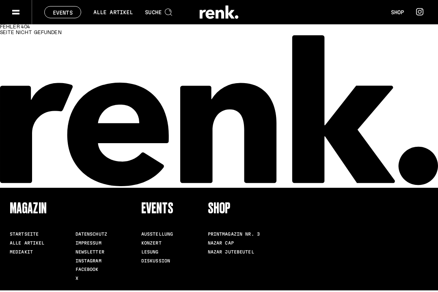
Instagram (88, 260)
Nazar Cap (221, 242)
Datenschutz (91, 234)
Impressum (88, 242)
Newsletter (90, 251)
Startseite (24, 234)
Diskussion (155, 260)
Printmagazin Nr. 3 (234, 234)
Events (63, 12)
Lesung (150, 251)
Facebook (87, 269)
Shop (397, 12)
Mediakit (21, 251)
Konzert (151, 242)
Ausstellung (157, 234)
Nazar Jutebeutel (231, 251)
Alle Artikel (113, 12)
